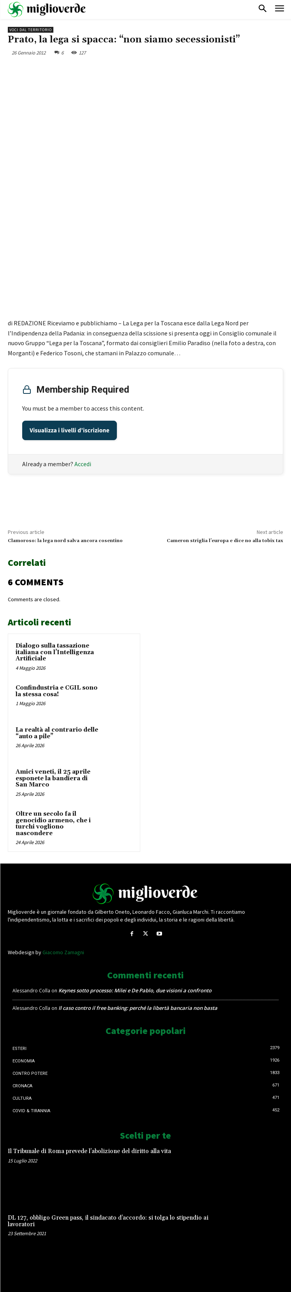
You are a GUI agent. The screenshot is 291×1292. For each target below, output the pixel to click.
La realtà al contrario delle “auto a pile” (57, 733)
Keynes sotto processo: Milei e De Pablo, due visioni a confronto (135, 990)
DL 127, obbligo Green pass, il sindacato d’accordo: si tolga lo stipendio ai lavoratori (108, 1221)
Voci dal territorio (30, 30)
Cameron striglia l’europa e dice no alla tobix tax (225, 541)
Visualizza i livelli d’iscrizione (69, 430)
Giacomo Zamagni (63, 952)
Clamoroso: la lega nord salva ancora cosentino (65, 541)
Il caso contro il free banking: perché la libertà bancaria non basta (137, 1007)
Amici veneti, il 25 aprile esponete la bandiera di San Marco (53, 778)
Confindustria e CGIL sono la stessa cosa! (56, 691)
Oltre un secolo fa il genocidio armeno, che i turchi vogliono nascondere (53, 823)
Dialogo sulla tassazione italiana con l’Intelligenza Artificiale (55, 652)
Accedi (82, 464)
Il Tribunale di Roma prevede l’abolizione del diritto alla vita (89, 1151)
